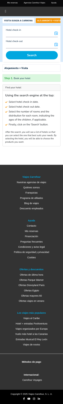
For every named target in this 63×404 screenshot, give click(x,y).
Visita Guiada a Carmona (18, 20)
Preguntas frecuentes (31, 242)
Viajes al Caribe (31, 318)
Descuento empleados (31, 208)
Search (32, 55)
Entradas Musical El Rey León (31, 339)
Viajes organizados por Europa (31, 329)
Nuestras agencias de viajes (31, 182)
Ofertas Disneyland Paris (31, 285)
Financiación (31, 236)
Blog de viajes (31, 203)
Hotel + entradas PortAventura (31, 323)
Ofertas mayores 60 (31, 296)
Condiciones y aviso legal (31, 247)
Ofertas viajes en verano (31, 301)
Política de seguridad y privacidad (31, 252)
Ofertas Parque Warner (31, 280)
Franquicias (31, 193)
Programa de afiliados (31, 198)
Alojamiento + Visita (49, 20)
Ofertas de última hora (31, 275)
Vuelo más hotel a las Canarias (31, 334)
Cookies (31, 257)
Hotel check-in (13, 30)
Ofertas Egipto (31, 290)
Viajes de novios (31, 344)
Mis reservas (31, 231)
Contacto (31, 226)
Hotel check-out (14, 41)
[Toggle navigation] (5, 11)
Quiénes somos (31, 187)
